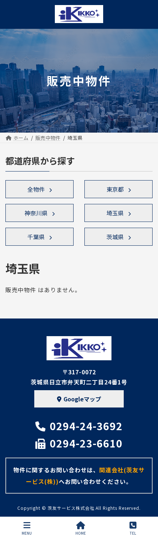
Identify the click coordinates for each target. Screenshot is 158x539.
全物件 (36, 189)
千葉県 (36, 236)
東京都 (115, 189)
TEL (133, 528)
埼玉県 (115, 213)
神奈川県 (36, 213)
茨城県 (115, 236)
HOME (80, 528)
